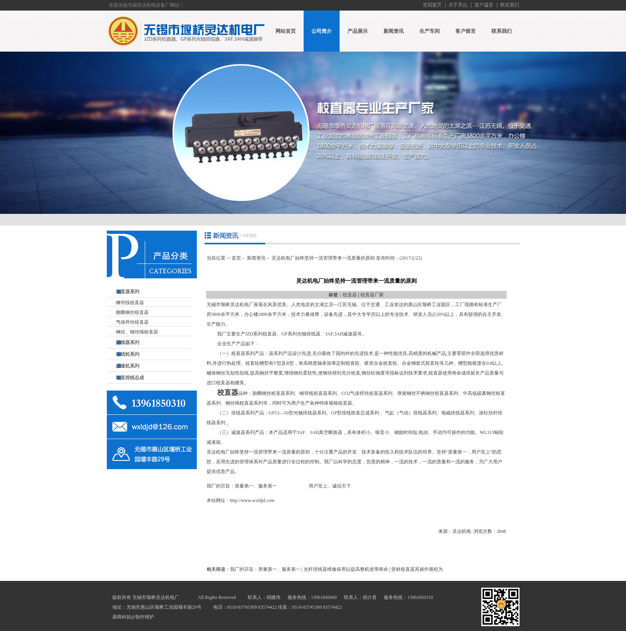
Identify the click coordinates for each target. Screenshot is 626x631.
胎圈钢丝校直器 (132, 312)
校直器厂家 (372, 295)
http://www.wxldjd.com (252, 500)
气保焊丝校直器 (132, 322)
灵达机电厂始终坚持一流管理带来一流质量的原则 (323, 258)
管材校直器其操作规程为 (417, 569)
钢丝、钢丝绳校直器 (137, 332)
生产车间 (429, 31)
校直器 (350, 295)
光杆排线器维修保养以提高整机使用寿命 (346, 569)
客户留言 (465, 31)
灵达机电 (461, 531)
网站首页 (285, 31)
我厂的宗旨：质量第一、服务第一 (265, 569)
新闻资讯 (393, 31)
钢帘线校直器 (130, 302)
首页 (236, 258)
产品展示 (357, 31)
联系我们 (501, 31)
